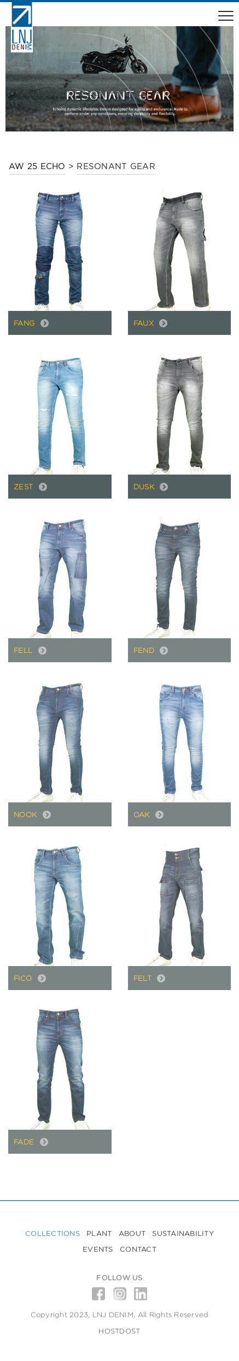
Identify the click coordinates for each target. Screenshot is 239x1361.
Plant (99, 1235)
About (132, 1235)
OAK (143, 814)
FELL (24, 650)
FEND (145, 650)
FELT (143, 978)
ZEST (25, 486)
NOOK (26, 814)
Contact (138, 1252)
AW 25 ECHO (37, 166)
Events (98, 1252)
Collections (52, 1235)
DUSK (145, 486)
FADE (25, 1142)
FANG (25, 323)
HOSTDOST (119, 1334)
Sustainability (183, 1235)
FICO (24, 978)
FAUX (144, 323)
